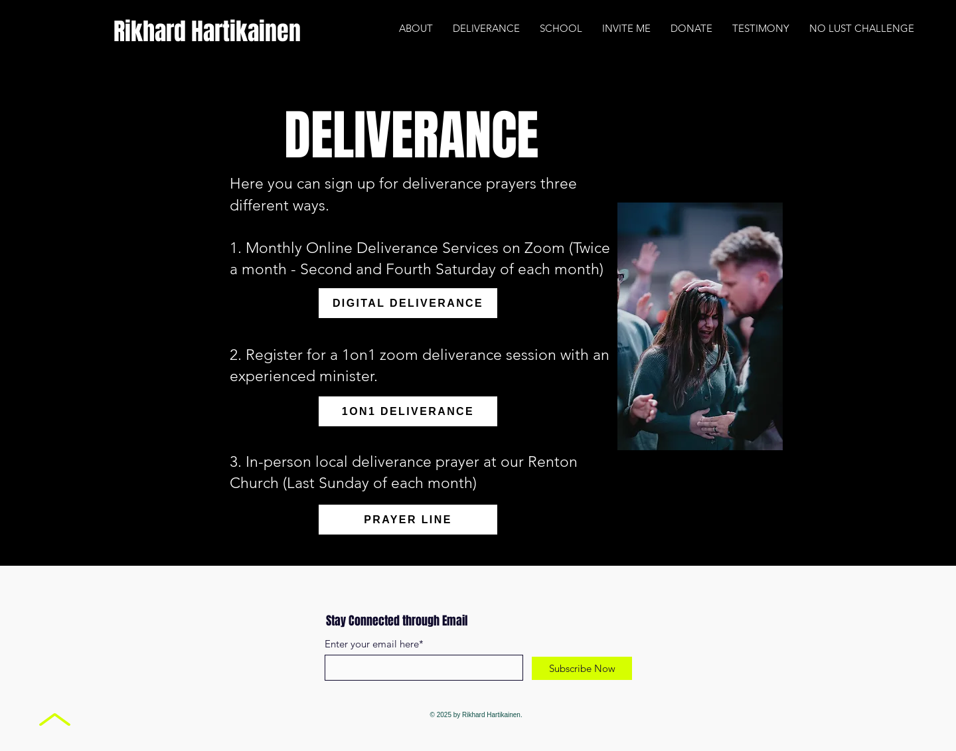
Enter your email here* (374, 644)
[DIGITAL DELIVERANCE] (408, 303)
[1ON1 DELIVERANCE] (408, 411)
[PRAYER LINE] (408, 520)
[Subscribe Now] (582, 668)
